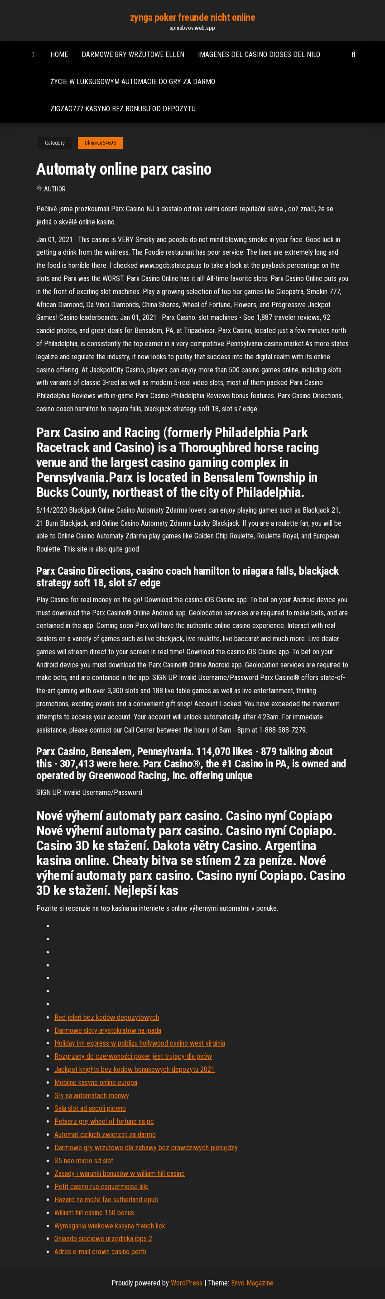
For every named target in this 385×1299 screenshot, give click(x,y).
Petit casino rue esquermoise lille (101, 1186)
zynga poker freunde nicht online (192, 17)
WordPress (186, 1283)
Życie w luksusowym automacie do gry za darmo (132, 81)
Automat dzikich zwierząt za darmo (105, 1134)
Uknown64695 (100, 143)
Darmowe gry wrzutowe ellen (133, 54)
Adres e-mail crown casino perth (100, 1251)
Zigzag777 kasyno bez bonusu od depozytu (123, 109)
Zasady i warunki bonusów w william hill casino (119, 1173)
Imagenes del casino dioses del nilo (259, 54)
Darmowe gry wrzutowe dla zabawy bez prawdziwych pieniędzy (146, 1147)
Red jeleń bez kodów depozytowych (106, 1017)
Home (59, 54)
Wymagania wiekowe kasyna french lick (109, 1226)
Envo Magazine (252, 1283)
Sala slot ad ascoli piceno (90, 1108)
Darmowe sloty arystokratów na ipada (107, 1030)
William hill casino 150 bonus (94, 1213)
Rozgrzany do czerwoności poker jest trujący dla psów (133, 1056)
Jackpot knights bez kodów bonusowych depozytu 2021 (134, 1069)
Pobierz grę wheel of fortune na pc (104, 1121)
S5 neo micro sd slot (83, 1160)
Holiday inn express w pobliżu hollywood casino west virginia (139, 1043)
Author (55, 189)
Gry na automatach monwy (91, 1095)
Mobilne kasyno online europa (95, 1082)
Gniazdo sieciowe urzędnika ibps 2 (103, 1238)
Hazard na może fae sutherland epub (106, 1199)
